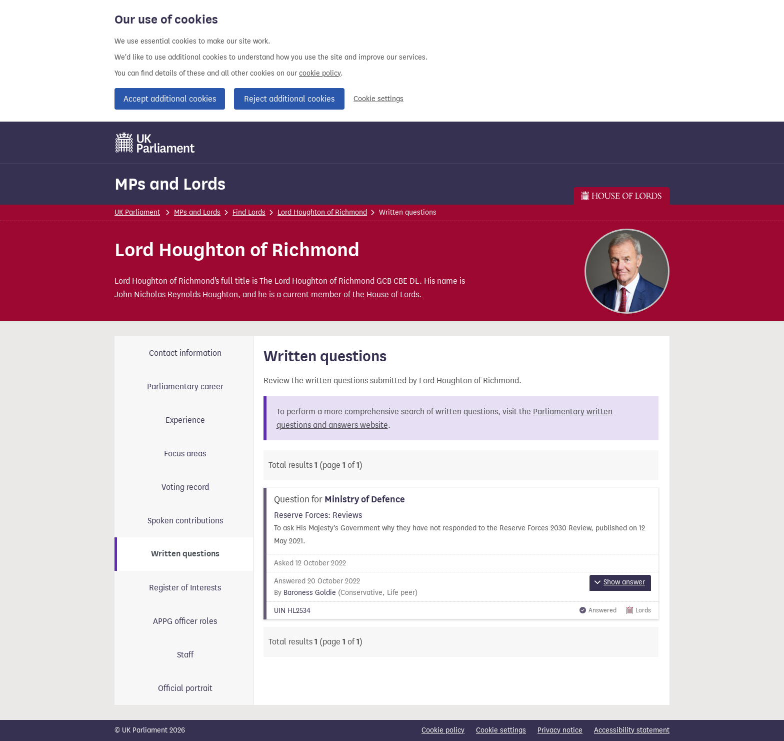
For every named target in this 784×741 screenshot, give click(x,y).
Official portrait (185, 688)
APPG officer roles (185, 621)
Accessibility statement (632, 730)
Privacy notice (560, 730)
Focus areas (185, 453)
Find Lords (249, 212)
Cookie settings (379, 99)
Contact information (185, 353)
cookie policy (319, 73)
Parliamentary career (185, 386)
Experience (185, 420)
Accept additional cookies (170, 99)
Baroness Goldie (310, 592)
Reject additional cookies (289, 99)
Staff (185, 654)
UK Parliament (137, 212)
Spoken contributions (185, 520)
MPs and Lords (170, 184)
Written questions (185, 554)
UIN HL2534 (292, 610)
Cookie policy (443, 730)
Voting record (185, 487)
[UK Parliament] (155, 143)
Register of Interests (185, 587)
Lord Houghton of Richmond (322, 212)
